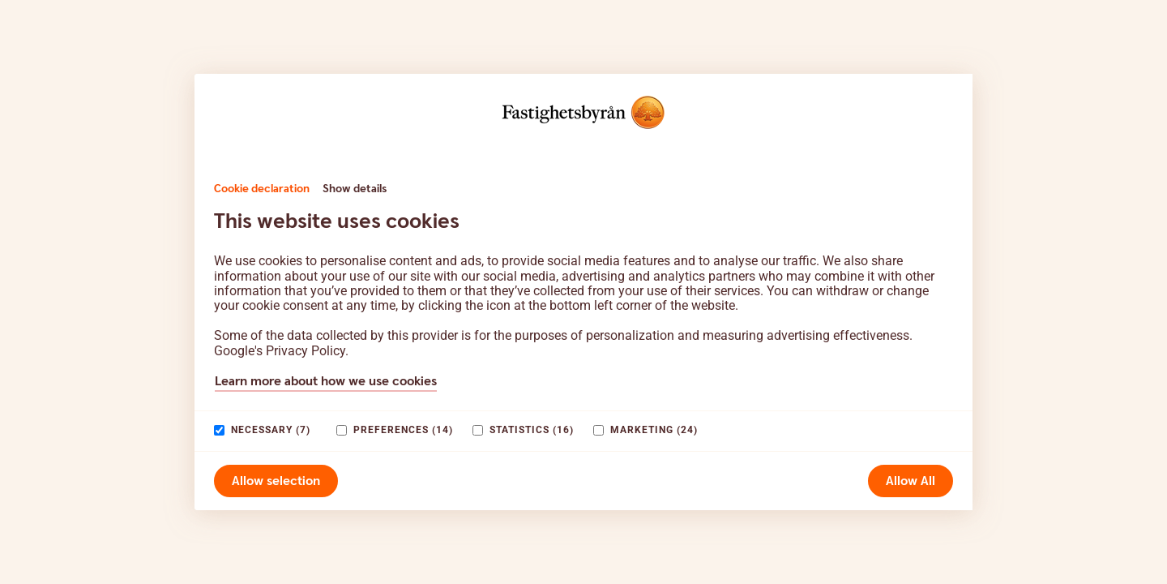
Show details (355, 188)
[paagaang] (219, 430)
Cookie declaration (262, 188)
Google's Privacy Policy (279, 351)
